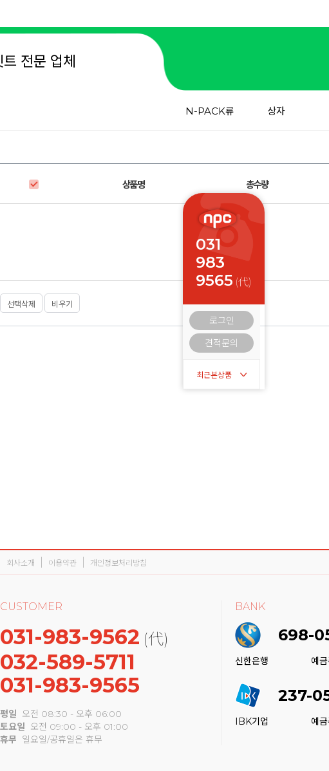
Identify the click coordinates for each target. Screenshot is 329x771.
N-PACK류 (209, 111)
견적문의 (221, 343)
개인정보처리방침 (118, 563)
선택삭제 (21, 304)
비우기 (62, 304)
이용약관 (62, 563)
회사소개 (20, 563)
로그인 (221, 320)
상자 (276, 111)
